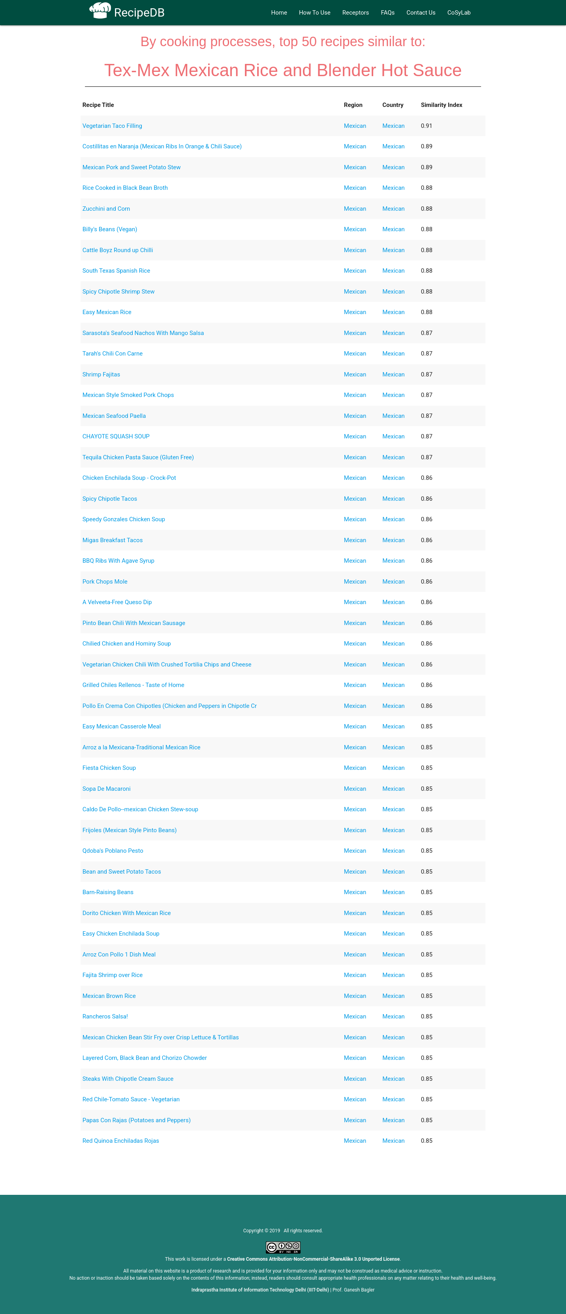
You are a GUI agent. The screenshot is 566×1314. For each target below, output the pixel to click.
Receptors (355, 12)
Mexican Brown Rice (109, 996)
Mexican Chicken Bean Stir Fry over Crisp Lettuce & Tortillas (161, 1037)
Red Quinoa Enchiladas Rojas (121, 1140)
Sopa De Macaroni (107, 788)
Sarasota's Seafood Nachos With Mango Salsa (143, 333)
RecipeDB (127, 12)
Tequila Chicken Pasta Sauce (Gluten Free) (138, 457)
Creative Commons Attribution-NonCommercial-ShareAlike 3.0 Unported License (313, 1259)
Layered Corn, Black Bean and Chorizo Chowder (145, 1057)
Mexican (355, 125)
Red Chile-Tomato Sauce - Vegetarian (131, 1099)
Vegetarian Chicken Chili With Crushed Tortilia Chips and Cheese (167, 664)
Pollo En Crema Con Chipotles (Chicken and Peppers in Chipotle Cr (170, 705)
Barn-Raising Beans (108, 892)
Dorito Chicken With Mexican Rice (127, 913)
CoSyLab (459, 12)
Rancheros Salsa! (105, 1016)
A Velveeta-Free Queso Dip (117, 602)
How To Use (315, 12)
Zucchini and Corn (106, 208)
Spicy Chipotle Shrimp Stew (119, 291)
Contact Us (421, 12)
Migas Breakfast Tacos (113, 540)
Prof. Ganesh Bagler (353, 1290)
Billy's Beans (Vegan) (110, 229)
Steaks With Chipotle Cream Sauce (128, 1078)
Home (279, 12)
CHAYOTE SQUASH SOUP (116, 436)
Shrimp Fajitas (101, 374)
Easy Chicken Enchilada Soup (121, 933)
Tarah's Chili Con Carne (113, 353)
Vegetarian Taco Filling (112, 125)
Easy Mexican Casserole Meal (122, 726)
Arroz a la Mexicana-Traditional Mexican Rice (142, 747)
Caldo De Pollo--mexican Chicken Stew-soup (140, 809)
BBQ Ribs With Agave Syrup (118, 560)
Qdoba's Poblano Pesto (113, 850)
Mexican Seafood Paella (114, 415)
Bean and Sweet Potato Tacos (122, 871)
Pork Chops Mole (105, 581)
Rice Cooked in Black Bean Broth (125, 187)
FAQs (388, 12)
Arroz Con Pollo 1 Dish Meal (119, 954)
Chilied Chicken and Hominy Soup (127, 643)
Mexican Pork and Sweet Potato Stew (132, 167)
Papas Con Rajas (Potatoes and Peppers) (137, 1120)
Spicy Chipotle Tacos (110, 498)
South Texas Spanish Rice (116, 270)
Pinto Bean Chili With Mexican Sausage (134, 623)
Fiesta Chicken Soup (109, 767)
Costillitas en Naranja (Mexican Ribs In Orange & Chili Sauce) (162, 146)
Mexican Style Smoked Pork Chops (128, 395)
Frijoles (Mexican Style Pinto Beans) (130, 830)
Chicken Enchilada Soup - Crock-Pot (129, 477)
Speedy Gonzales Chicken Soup (124, 519)
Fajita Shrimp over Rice (113, 975)
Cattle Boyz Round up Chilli (118, 250)
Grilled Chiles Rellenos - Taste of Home (133, 685)
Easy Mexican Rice (107, 312)
